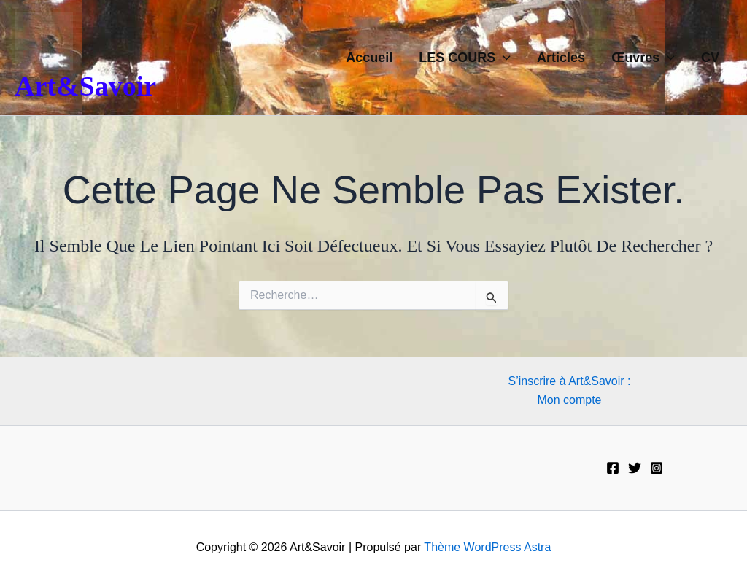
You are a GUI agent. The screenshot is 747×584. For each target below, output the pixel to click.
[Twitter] (634, 468)
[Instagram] (656, 468)
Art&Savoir (85, 86)
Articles (561, 57)
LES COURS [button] (465, 57)
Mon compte (569, 400)
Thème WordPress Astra (487, 547)
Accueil (369, 57)
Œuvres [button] (643, 57)
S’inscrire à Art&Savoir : (569, 381)
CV (710, 57)
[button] (503, 57)
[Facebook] (612, 468)
